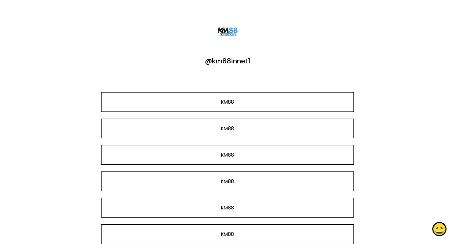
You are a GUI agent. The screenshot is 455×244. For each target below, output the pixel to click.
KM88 (227, 102)
